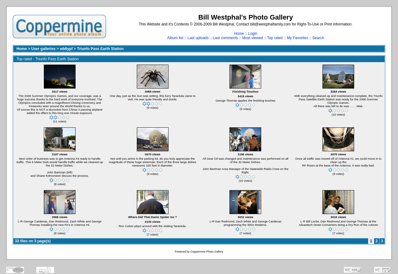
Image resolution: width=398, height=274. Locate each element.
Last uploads (198, 38)
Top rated (275, 38)
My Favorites (297, 38)
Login (252, 33)
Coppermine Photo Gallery (206, 251)
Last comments (225, 38)
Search (318, 38)
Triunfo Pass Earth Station (100, 49)
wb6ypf (66, 49)
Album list (175, 38)
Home (239, 33)
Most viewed (252, 38)
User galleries (43, 49)
